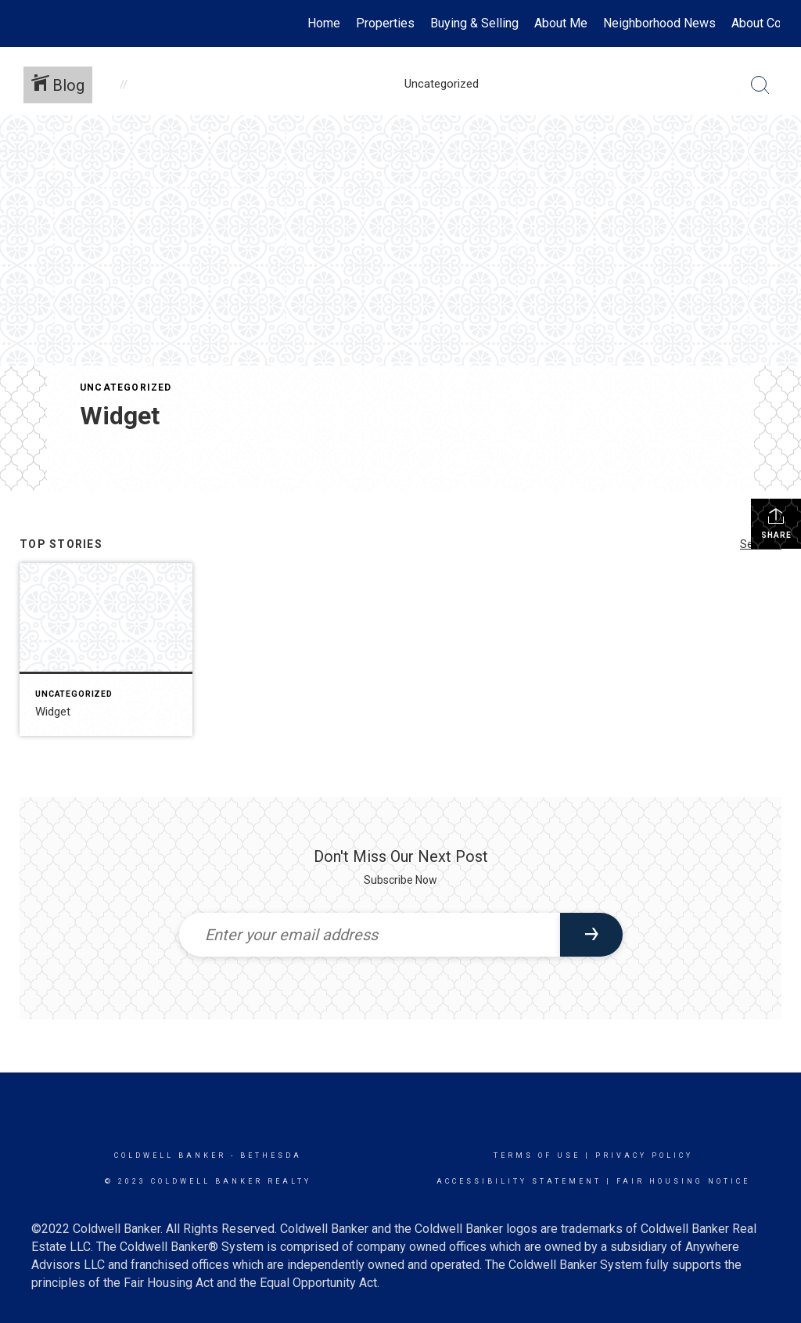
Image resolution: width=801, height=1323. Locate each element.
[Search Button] (760, 85)
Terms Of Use (537, 1155)
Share (776, 522)
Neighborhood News (659, 23)
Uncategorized (126, 387)
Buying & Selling (474, 23)
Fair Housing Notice (683, 1181)
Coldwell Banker (170, 1155)
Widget (120, 416)
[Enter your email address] (369, 935)
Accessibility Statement (519, 1181)
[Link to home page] (29, 23)
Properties (385, 23)
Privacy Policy (644, 1155)
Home (323, 23)
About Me (560, 23)
